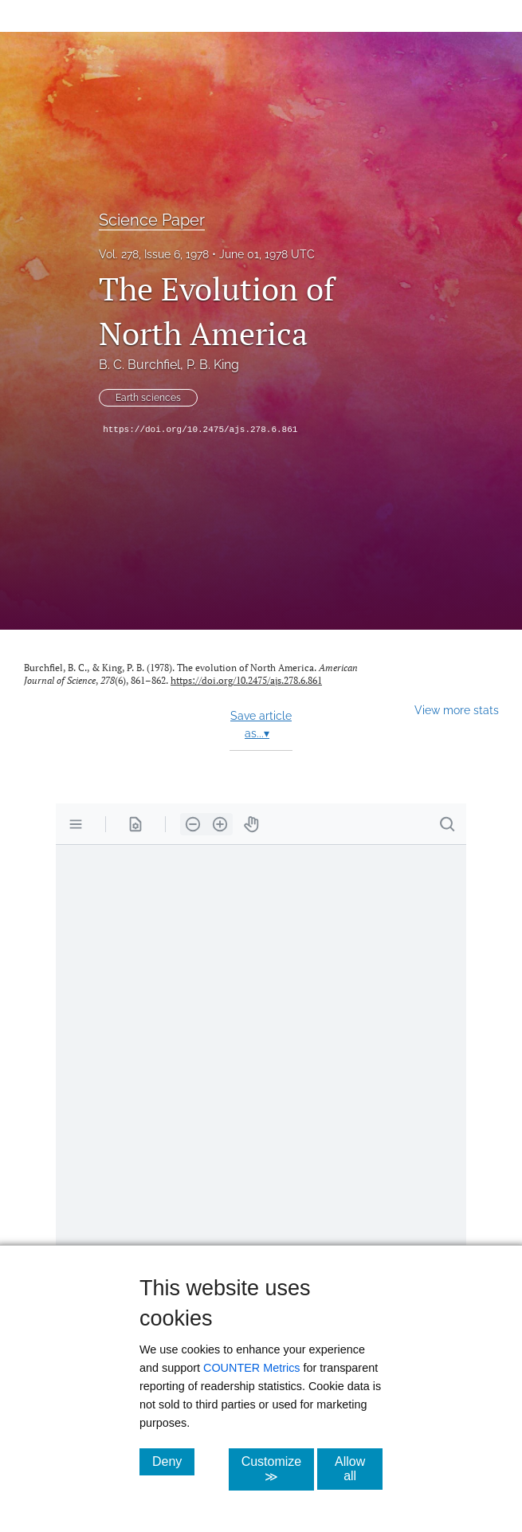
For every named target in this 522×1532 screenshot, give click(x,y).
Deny (173, 1461)
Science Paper (152, 220)
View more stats (456, 710)
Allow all (359, 1469)
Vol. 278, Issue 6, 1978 (154, 254)
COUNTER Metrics (251, 1367)
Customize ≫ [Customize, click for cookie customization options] (278, 1469)
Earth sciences (148, 397)
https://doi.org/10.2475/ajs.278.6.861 (200, 429)
